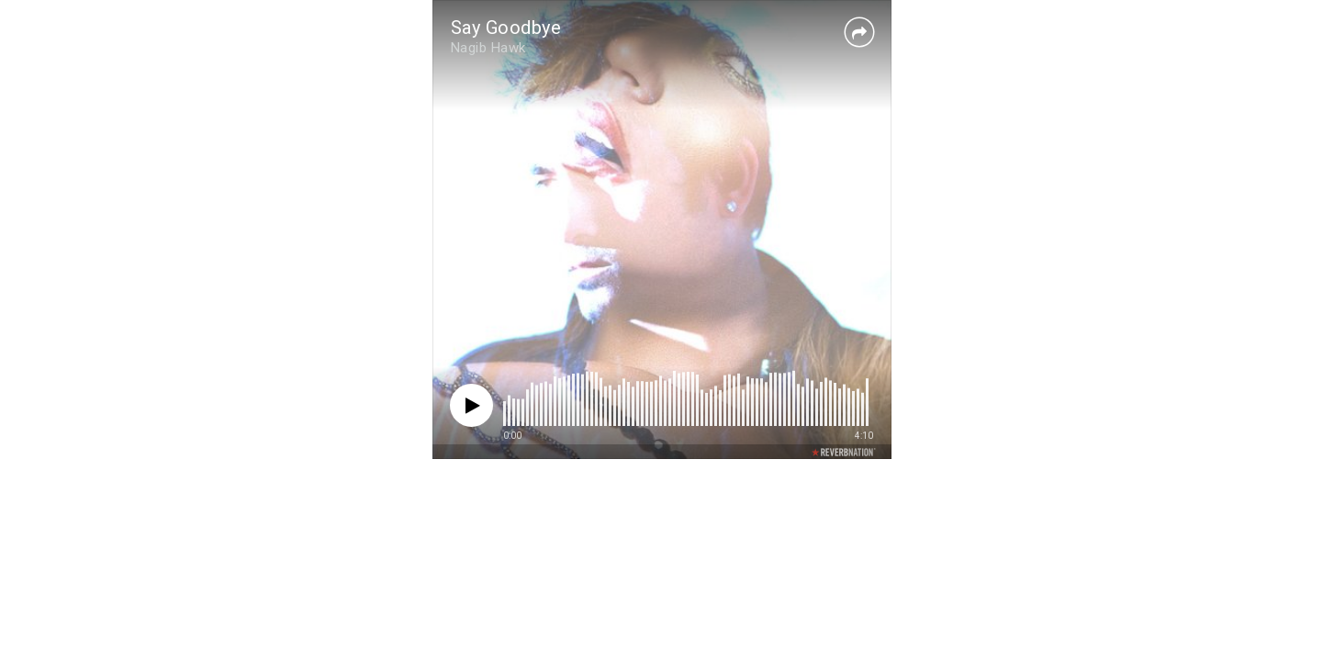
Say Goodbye (506, 28)
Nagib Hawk (488, 47)
